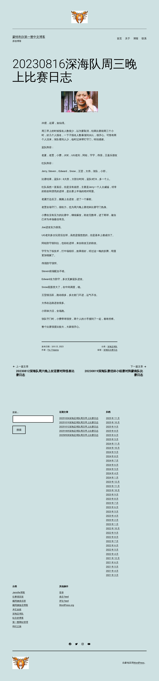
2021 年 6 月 (112, 562)
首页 (119, 38)
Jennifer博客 (18, 592)
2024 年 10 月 (113, 448)
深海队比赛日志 (110, 350)
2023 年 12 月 (113, 481)
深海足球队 (112, 347)
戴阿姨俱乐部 (19, 601)
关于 (127, 38)
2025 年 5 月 (112, 439)
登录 (61, 592)
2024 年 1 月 (112, 477)
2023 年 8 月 (112, 498)
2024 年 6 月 (112, 465)
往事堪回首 (18, 596)
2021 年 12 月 (113, 558)
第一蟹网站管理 (20, 622)
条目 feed (64, 596)
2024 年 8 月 (112, 456)
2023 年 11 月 (113, 486)
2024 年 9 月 (112, 452)
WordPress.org (66, 605)
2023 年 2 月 (112, 520)
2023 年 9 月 (112, 494)
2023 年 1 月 (112, 524)
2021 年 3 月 (112, 575)
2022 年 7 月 (112, 541)
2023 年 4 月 (112, 515)
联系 (144, 38)
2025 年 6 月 (112, 435)
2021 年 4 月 (112, 571)
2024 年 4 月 (112, 473)
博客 (135, 38)
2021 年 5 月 (112, 566)
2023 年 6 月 (112, 507)
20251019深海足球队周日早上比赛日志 (78, 422)
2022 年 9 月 (112, 532)
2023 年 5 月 (112, 511)
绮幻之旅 (16, 626)
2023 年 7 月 (112, 503)
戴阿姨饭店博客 (20, 605)
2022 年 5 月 (112, 549)
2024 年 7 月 (112, 460)
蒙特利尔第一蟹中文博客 (28, 37)
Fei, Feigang (53, 350)
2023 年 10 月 (113, 490)
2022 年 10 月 (113, 528)
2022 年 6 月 (112, 545)
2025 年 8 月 (112, 431)
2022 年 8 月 (112, 537)
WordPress (139, 662)
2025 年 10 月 (113, 422)
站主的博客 (18, 618)
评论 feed (64, 601)
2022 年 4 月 (112, 554)
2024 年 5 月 (112, 469)
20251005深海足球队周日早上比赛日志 (78, 431)
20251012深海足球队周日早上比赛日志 (78, 426)
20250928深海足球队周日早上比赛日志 (78, 435)
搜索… (15, 412)
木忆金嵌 (16, 609)
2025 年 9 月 (112, 426)
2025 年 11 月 (113, 418)
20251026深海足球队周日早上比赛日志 (78, 418)
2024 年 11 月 (113, 443)
